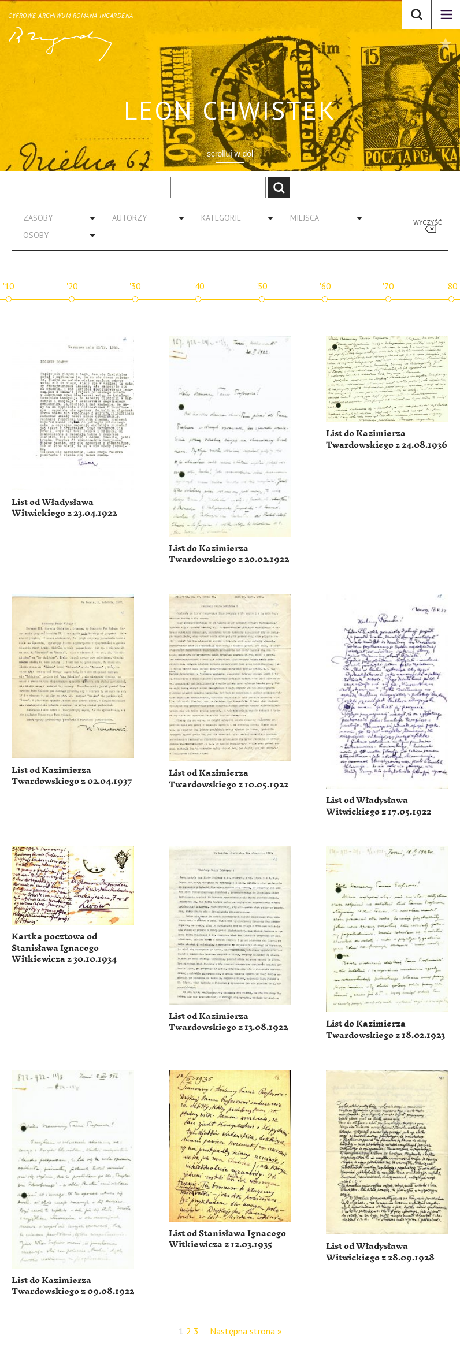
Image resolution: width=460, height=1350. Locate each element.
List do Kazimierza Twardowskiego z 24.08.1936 (386, 439)
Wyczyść (427, 223)
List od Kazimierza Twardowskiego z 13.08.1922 (228, 1022)
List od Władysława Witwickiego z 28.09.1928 (380, 1252)
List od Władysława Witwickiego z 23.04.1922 (64, 508)
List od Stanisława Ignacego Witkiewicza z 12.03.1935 (227, 1239)
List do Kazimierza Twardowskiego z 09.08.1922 (73, 1286)
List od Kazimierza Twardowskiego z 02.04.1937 (72, 776)
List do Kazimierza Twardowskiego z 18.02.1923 (385, 1030)
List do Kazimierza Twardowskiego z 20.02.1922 (229, 554)
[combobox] (55, 218)
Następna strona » (246, 1331)
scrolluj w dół (230, 153)
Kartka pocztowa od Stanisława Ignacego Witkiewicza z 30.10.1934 (64, 948)
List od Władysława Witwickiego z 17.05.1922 (378, 806)
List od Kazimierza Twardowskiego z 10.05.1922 (228, 779)
